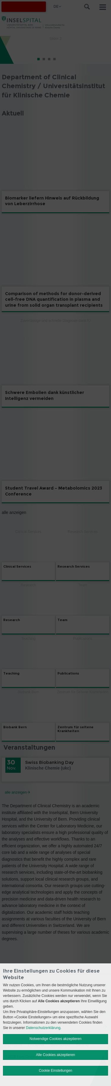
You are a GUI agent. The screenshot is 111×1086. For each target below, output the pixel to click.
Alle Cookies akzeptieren (55, 1055)
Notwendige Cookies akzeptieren (55, 1039)
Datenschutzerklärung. (43, 1028)
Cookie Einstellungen (55, 1070)
